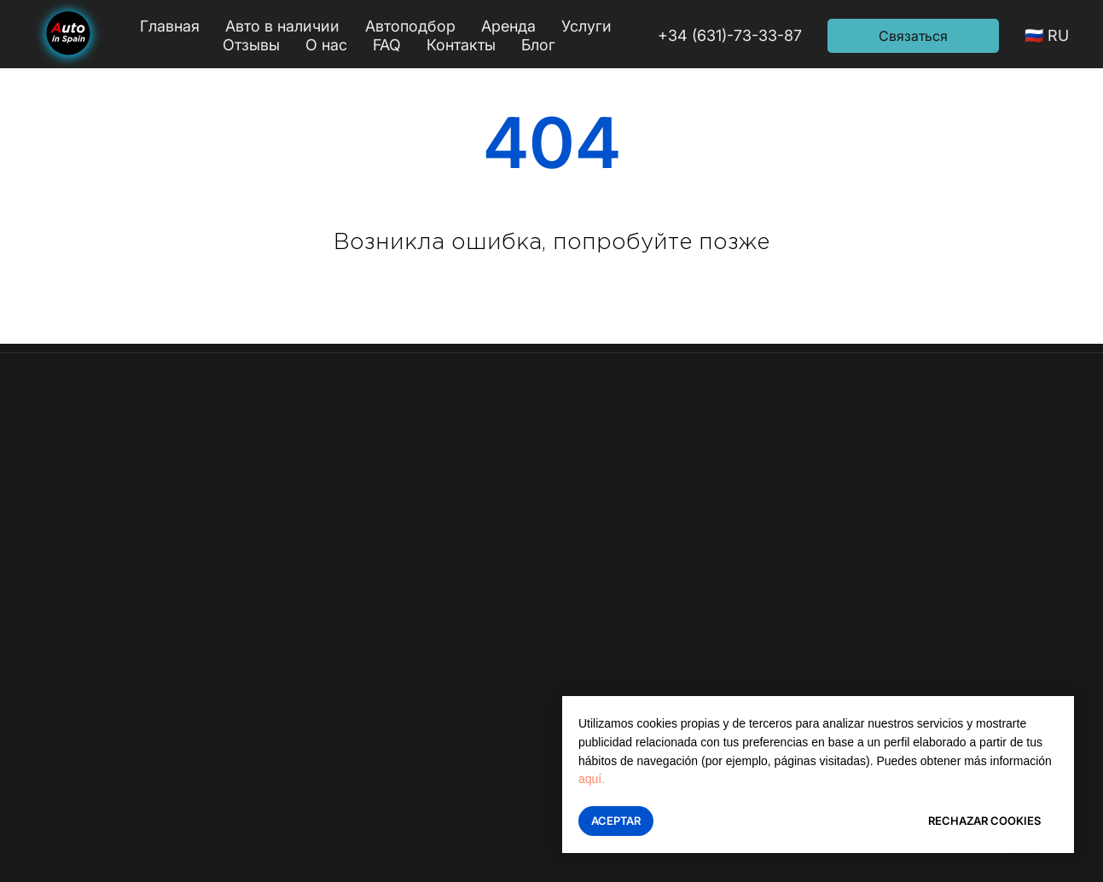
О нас (326, 45)
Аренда (508, 26)
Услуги (586, 26)
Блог (538, 45)
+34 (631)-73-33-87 (730, 35)
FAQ (387, 45)
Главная (170, 26)
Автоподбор (410, 26)
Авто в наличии (282, 26)
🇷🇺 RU (1047, 35)
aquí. (591, 779)
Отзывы (251, 45)
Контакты (461, 45)
